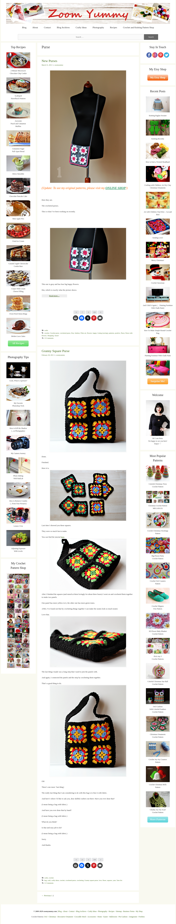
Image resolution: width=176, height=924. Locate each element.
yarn (114, 880)
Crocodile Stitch (80, 917)
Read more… (54, 296)
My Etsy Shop (157, 77)
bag (45, 880)
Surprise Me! (158, 381)
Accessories (91, 917)
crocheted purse (65, 333)
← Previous (46, 895)
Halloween (113, 917)
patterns (111, 333)
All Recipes (18, 343)
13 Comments (49, 338)
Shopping (50, 335)
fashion (77, 333)
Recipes (113, 27)
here (62, 537)
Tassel (57, 335)
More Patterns (158, 819)
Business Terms (128, 911)
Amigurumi (133, 917)
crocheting (80, 880)
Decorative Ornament (65, 917)
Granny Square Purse (56, 351)
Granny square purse (91, 880)
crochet (46, 333)
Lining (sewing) (102, 333)
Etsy (72, 333)
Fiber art (83, 333)
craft (49, 880)
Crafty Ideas (81, 27)
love (100, 880)
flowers (89, 333)
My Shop (139, 911)
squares (109, 880)
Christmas (52, 917)
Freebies (142, 917)
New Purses (49, 61)
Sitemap (119, 911)
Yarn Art (119, 880)
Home (99, 917)
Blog (24, 27)
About (35, 27)
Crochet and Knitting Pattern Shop (138, 27)
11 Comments (49, 883)
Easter (105, 917)
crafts (46, 330)
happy (95, 333)
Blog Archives (63, 27)
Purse (123, 333)
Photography (98, 27)
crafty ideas (55, 880)
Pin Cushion (123, 917)
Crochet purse (54, 333)
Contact (47, 27)
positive (117, 333)
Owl (45, 917)
